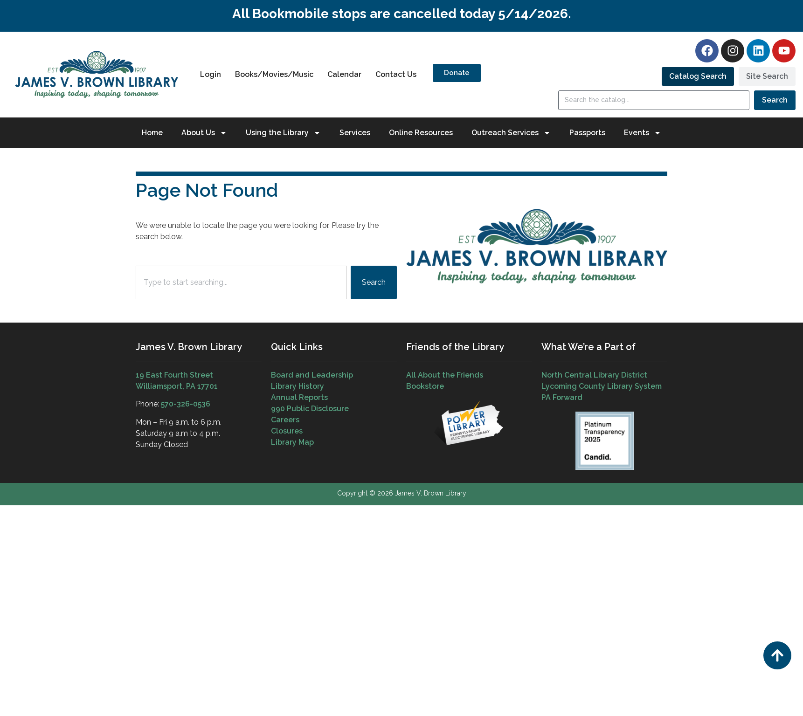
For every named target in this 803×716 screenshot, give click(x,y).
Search (775, 100)
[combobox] (241, 282)
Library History (297, 386)
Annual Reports (299, 397)
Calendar (344, 74)
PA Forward (561, 397)
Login (210, 74)
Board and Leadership (312, 375)
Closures (287, 431)
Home (152, 132)
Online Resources (421, 132)
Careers (285, 419)
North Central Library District (594, 375)
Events (642, 132)
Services (354, 132)
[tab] (698, 76)
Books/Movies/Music (274, 74)
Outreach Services (511, 132)
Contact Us (395, 74)
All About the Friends (444, 375)
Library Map (292, 442)
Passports (587, 132)
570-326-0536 (185, 403)
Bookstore (425, 386)
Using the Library (283, 132)
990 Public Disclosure (310, 408)
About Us (204, 132)
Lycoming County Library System (601, 386)
